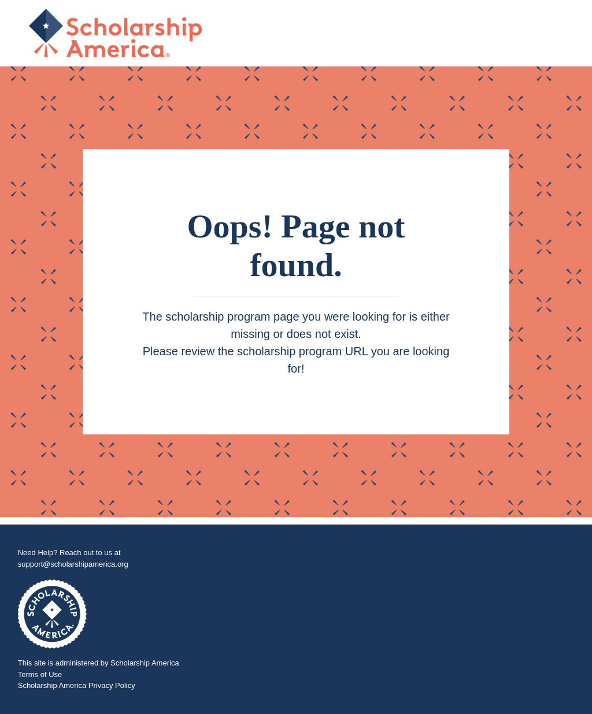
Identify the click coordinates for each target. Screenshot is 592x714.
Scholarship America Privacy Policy (76, 685)
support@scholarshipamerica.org (73, 564)
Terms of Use (40, 674)
